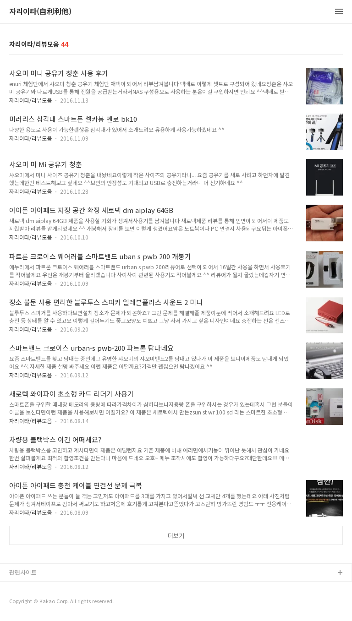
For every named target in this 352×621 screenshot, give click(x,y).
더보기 (176, 535)
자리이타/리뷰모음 (30, 100)
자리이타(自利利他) (40, 11)
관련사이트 (23, 572)
